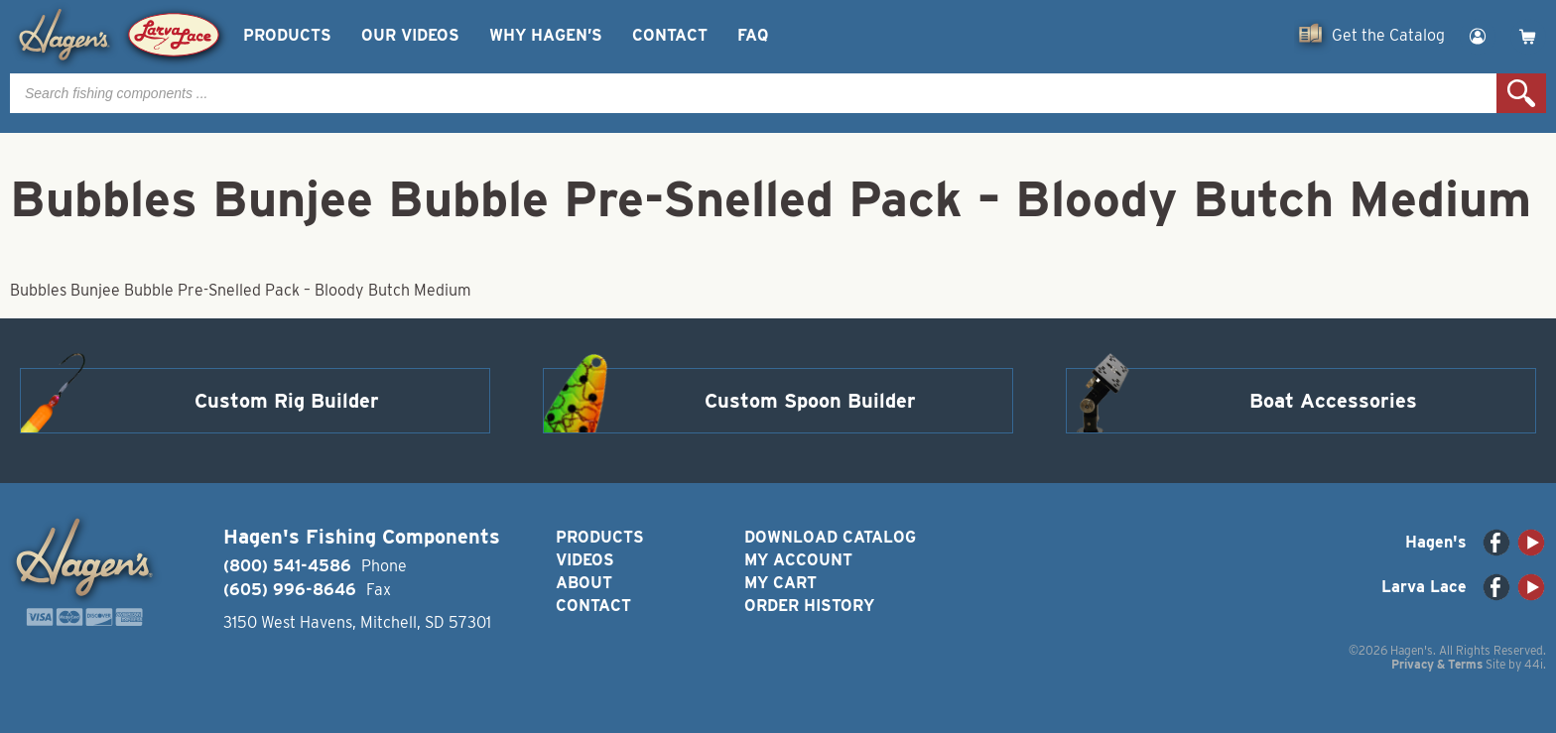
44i (1533, 664)
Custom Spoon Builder (810, 401)
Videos (585, 559)
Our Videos (410, 35)
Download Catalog (830, 537)
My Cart (780, 582)
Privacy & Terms (1437, 664)
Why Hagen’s (545, 35)
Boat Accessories (1333, 401)
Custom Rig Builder (286, 401)
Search (1521, 93)
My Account (798, 559)
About (584, 582)
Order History (809, 605)
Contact (670, 35)
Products (287, 35)
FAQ (752, 35)
